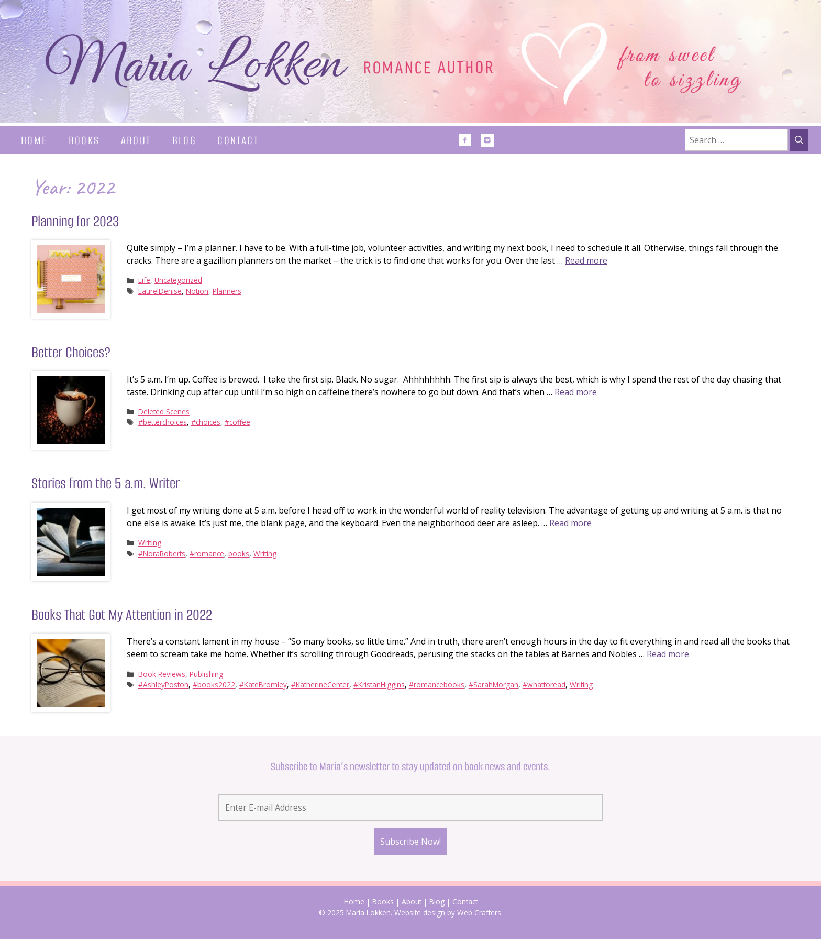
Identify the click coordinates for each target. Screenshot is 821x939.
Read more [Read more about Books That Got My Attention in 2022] (668, 654)
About (136, 140)
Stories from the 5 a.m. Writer (105, 483)
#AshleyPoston (163, 685)
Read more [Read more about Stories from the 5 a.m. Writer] (570, 523)
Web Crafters (479, 913)
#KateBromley (263, 685)
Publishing (206, 674)
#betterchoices (162, 422)
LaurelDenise (160, 291)
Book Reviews (161, 674)
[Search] (799, 140)
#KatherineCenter (320, 685)
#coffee (237, 422)
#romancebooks (436, 685)
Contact (238, 140)
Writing (149, 543)
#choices (205, 422)
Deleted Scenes (164, 412)
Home (34, 140)
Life (144, 280)
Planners (227, 291)
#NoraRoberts (161, 554)
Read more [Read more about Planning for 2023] (586, 260)
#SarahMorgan (493, 685)
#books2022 (214, 685)
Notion (197, 291)
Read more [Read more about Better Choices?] (575, 392)
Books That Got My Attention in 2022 (121, 615)
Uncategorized (178, 280)
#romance (207, 554)
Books (84, 140)
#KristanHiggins (379, 685)
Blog (184, 140)
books (238, 554)
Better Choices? (70, 352)
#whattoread (544, 685)
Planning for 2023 (75, 221)
